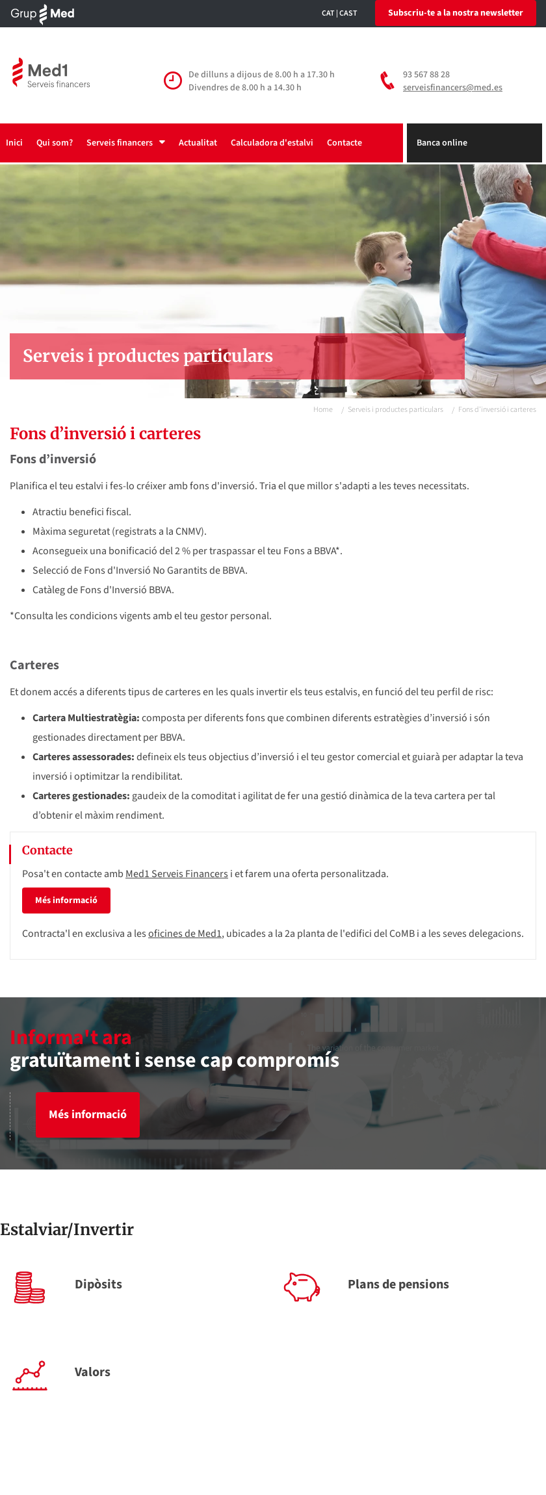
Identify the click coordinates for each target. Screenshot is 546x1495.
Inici (14, 142)
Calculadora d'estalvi (272, 142)
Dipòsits (98, 1284)
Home (323, 409)
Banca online (442, 142)
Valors (92, 1372)
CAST (348, 13)
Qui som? (54, 142)
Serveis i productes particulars (395, 409)
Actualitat (198, 142)
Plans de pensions (398, 1284)
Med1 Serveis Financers (176, 874)
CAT (328, 13)
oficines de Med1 (185, 933)
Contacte (344, 142)
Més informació (66, 900)
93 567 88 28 (426, 74)
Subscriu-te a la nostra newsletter (455, 12)
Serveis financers (125, 142)
